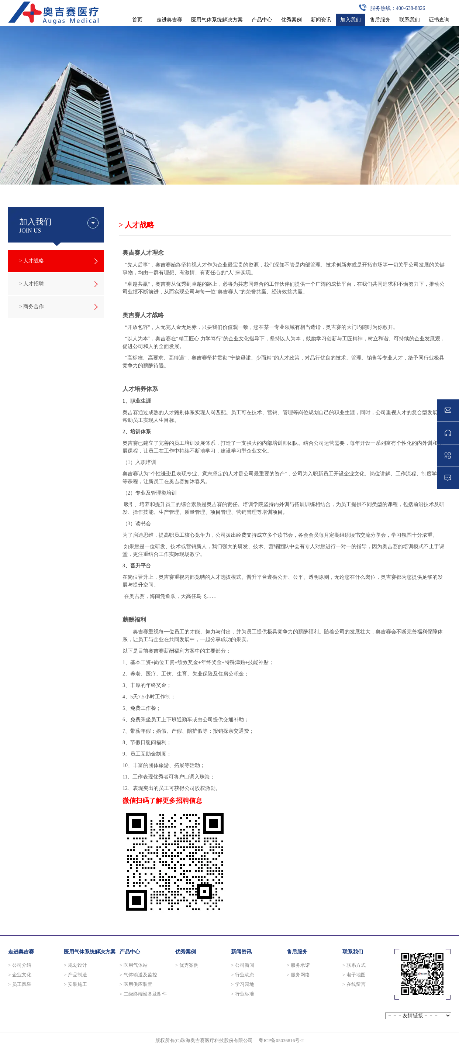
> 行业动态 (242, 974)
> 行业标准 (242, 994)
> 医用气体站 (134, 965)
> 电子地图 (354, 974)
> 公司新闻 (242, 965)
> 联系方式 (354, 965)
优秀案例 (185, 952)
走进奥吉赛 (21, 952)
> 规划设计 (75, 965)
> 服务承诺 (298, 965)
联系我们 (352, 952)
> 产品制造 (75, 974)
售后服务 (297, 952)
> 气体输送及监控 (138, 974)
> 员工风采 (19, 984)
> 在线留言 (354, 984)
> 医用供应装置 (136, 984)
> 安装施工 (75, 984)
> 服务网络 (298, 974)
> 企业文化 (19, 974)
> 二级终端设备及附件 (143, 994)
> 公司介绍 (19, 965)
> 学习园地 (242, 984)
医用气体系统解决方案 (89, 952)
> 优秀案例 (187, 965)
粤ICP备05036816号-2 (281, 1040)
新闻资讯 (241, 952)
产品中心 (130, 952)
